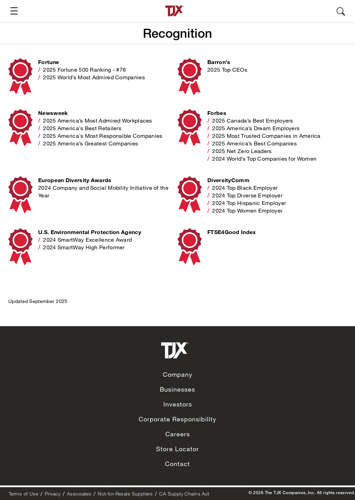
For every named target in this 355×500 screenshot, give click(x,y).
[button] (11, 11)
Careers (177, 434)
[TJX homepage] (174, 11)
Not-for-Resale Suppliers (125, 494)
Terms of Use (23, 494)
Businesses (177, 389)
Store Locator (177, 449)
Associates (79, 494)
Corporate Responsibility (177, 419)
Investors (177, 404)
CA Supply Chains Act (184, 494)
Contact (177, 463)
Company (177, 374)
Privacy (52, 494)
